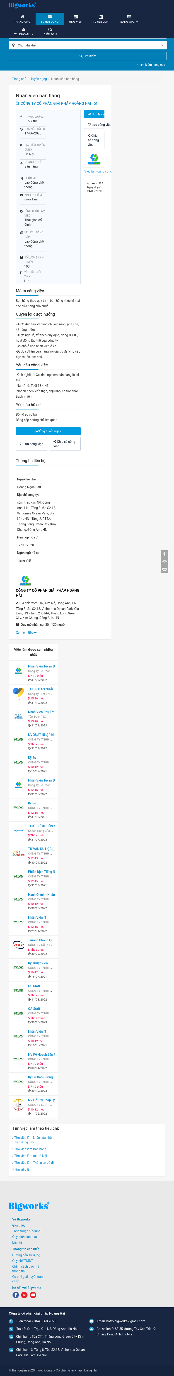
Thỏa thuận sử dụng (26, 1231)
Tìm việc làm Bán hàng (30, 1149)
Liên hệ (17, 1242)
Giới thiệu (19, 1225)
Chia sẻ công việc (93, 140)
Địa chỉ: (24, 603)
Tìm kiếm (88, 56)
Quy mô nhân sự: (32, 624)
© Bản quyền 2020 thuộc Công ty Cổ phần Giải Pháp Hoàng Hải (53, 1370)
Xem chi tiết (26, 632)
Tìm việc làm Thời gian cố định (35, 1162)
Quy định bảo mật (24, 1237)
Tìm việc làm (23, 1169)
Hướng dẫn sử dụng (26, 1255)
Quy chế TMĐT (22, 1261)
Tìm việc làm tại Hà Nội (30, 1156)
